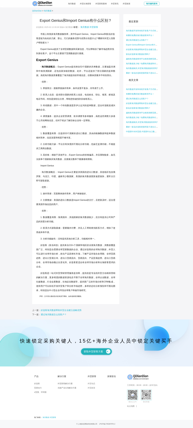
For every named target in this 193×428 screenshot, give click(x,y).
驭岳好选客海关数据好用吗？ (138, 54)
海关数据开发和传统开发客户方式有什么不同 (145, 31)
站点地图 (131, 406)
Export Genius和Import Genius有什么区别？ (144, 45)
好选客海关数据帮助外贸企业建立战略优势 (144, 49)
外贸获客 (94, 27)
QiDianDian (37, 11)
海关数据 (72, 4)
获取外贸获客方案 (97, 351)
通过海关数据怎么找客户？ (137, 40)
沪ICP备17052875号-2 (107, 424)
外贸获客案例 (101, 4)
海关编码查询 (151, 4)
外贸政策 (126, 4)
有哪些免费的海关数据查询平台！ (140, 35)
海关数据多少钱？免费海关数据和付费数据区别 (145, 63)
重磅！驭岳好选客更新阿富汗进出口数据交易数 (145, 73)
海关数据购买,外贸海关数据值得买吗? (142, 68)
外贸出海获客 (85, 4)
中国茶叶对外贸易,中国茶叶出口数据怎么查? (144, 131)
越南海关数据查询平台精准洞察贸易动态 (143, 59)
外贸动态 (91, 383)
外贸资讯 (114, 4)
